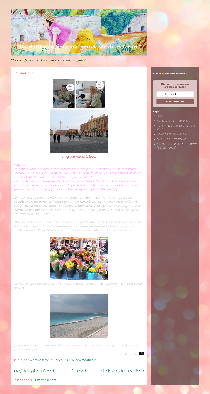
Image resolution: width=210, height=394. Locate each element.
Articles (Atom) (46, 380)
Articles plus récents (35, 371)
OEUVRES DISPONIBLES (171, 134)
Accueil (78, 371)
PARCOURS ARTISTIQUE (171, 139)
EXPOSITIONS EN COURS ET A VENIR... (176, 128)
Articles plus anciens (122, 371)
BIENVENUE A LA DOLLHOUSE (175, 121)
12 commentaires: (85, 360)
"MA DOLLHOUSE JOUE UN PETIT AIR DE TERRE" (177, 146)
